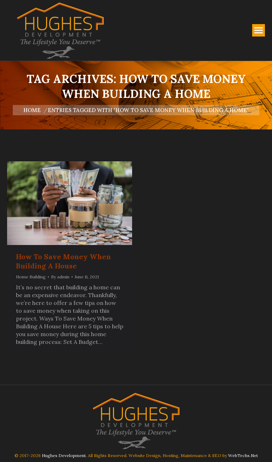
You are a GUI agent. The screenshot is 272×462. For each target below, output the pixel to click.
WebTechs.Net (243, 455)
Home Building (31, 276)
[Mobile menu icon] (258, 30)
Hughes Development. (64, 455)
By (60, 276)
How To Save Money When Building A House (63, 261)
